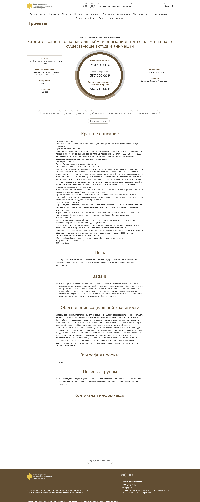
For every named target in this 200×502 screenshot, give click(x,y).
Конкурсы (54, 14)
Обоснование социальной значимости (111, 112)
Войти (167, 6)
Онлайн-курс (123, 14)
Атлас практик (160, 14)
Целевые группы (98, 119)
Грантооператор (38, 14)
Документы (108, 14)
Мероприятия (92, 14)
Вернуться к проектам (100, 457)
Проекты (66, 14)
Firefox (116, 498)
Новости (78, 14)
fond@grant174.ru (130, 484)
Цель (68, 112)
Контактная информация (132, 478)
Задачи (81, 112)
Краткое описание (49, 112)
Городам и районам (86, 18)
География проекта (147, 112)
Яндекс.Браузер (90, 498)
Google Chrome (103, 498)
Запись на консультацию (111, 18)
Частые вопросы (141, 14)
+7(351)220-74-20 (129, 481)
